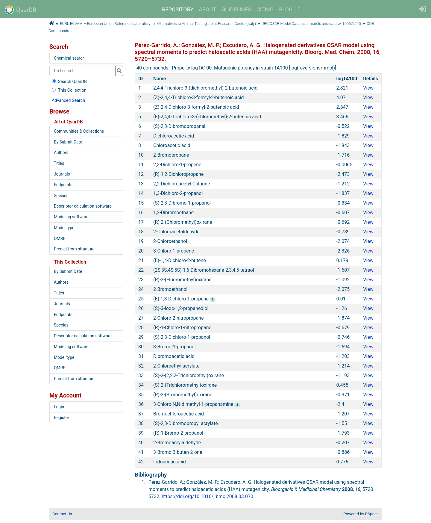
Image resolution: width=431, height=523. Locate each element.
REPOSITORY (177, 9)
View (368, 88)
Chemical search (69, 58)
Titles (59, 163)
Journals (62, 174)
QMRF (59, 238)
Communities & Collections (79, 131)
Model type (64, 227)
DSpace (372, 514)
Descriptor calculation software (83, 206)
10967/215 (351, 23)
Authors (61, 152)
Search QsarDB (69, 81)
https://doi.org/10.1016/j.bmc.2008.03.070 (207, 496)
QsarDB (20, 9)
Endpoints (63, 184)
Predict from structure (74, 249)
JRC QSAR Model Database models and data (299, 23)
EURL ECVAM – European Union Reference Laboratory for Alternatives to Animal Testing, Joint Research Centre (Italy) (158, 23)
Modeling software (71, 216)
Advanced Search (68, 100)
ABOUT (207, 9)
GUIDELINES (236, 9)
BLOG (285, 9)
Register (61, 417)
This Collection (68, 90)
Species (61, 195)
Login (59, 406)
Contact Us (62, 514)
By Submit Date (68, 142)
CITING (265, 9)
